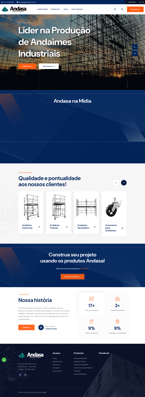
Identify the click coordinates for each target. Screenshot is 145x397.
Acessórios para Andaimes (83, 368)
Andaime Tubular (54, 226)
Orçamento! (135, 9)
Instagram (56, 368)
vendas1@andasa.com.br (26, 2)
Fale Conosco (49, 66)
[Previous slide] (135, 47)
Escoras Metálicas (80, 374)
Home (55, 358)
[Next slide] (135, 53)
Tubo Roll (77, 371)
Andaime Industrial (27, 226)
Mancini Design (41, 392)
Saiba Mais (27, 66)
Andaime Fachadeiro (83, 226)
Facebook (56, 365)
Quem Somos (57, 361)
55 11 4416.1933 (7, 2)
